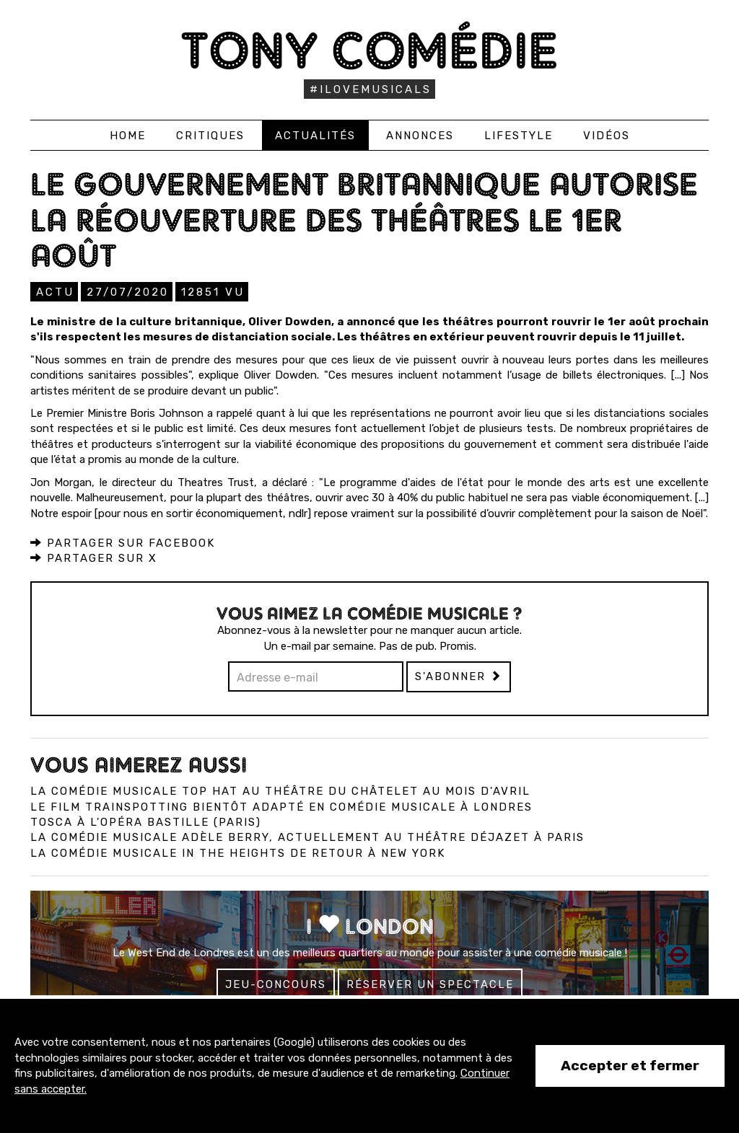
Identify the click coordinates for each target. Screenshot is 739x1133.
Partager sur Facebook (122, 543)
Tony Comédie (370, 50)
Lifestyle (518, 135)
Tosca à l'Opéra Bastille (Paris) (145, 822)
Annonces (420, 135)
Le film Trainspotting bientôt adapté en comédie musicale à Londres (281, 807)
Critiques (210, 135)
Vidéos (606, 135)
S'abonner (458, 676)
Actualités (315, 135)
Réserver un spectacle (430, 984)
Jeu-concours (275, 984)
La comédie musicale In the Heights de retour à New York (237, 853)
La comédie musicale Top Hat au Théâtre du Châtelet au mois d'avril (280, 791)
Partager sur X (93, 558)
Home (128, 135)
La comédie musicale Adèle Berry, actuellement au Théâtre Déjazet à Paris (307, 837)
